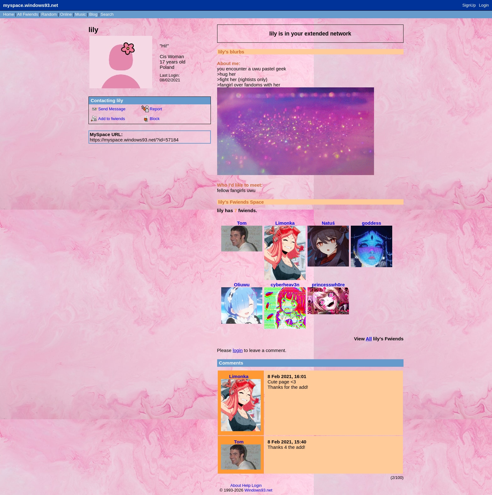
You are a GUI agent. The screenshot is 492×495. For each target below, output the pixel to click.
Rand (49, 14)
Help (246, 485)
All (27, 14)
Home (8, 14)
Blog (93, 14)
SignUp (469, 5)
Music (80, 14)
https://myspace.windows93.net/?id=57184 (134, 139)
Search (107, 14)
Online (66, 14)
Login (484, 5)
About (235, 485)
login (238, 350)
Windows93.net (258, 490)
